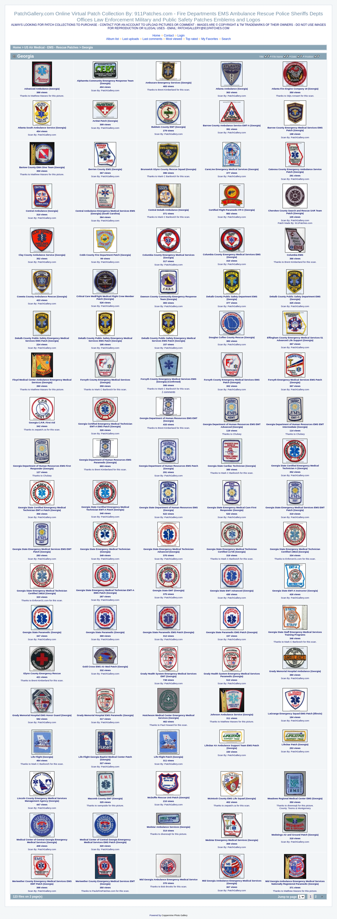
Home (156, 35)
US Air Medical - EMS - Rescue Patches (51, 47)
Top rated (192, 39)
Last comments (152, 39)
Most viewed (174, 39)
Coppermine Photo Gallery (174, 915)
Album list (112, 39)
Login (180, 35)
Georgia (87, 47)
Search (226, 39)
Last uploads (130, 39)
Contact (169, 35)
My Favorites (209, 39)
